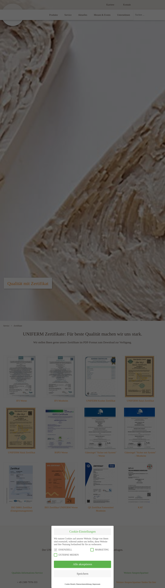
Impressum (96, 584)
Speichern (82, 573)
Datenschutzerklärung (84, 584)
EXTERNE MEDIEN (66, 554)
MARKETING (99, 549)
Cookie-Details (70, 584)
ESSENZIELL (63, 549)
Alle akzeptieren (82, 564)
